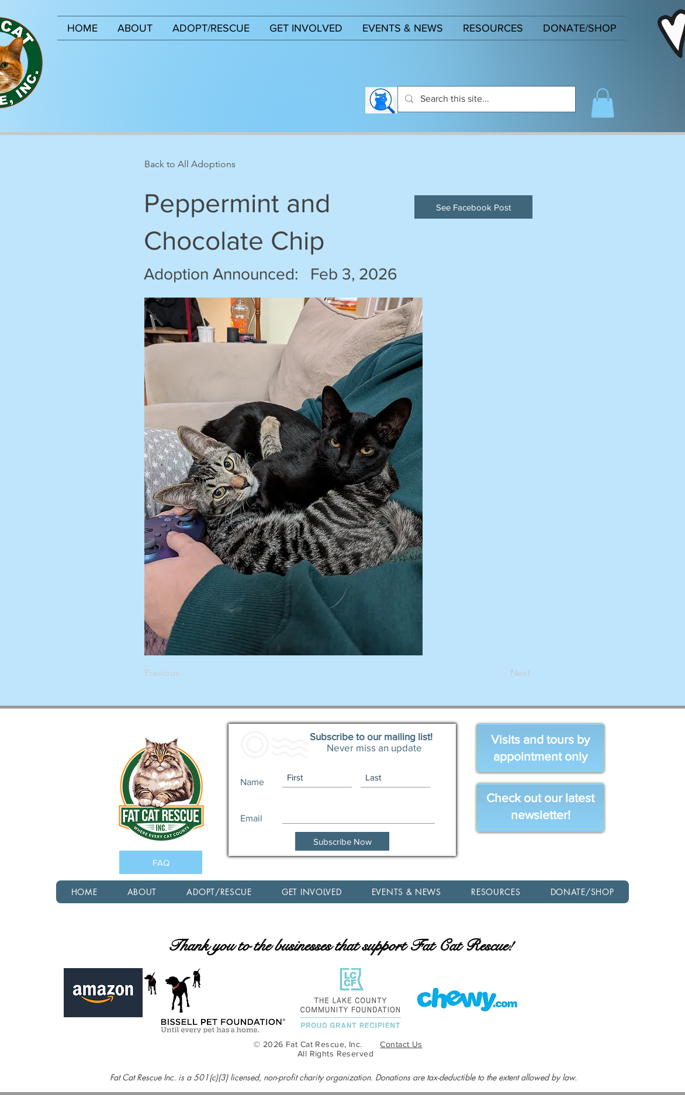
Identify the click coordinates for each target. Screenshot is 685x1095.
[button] (135, 28)
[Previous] (183, 673)
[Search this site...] (485, 99)
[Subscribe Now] (342, 841)
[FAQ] (160, 862)
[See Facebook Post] (473, 207)
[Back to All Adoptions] (190, 164)
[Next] (501, 673)
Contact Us (401, 1044)
